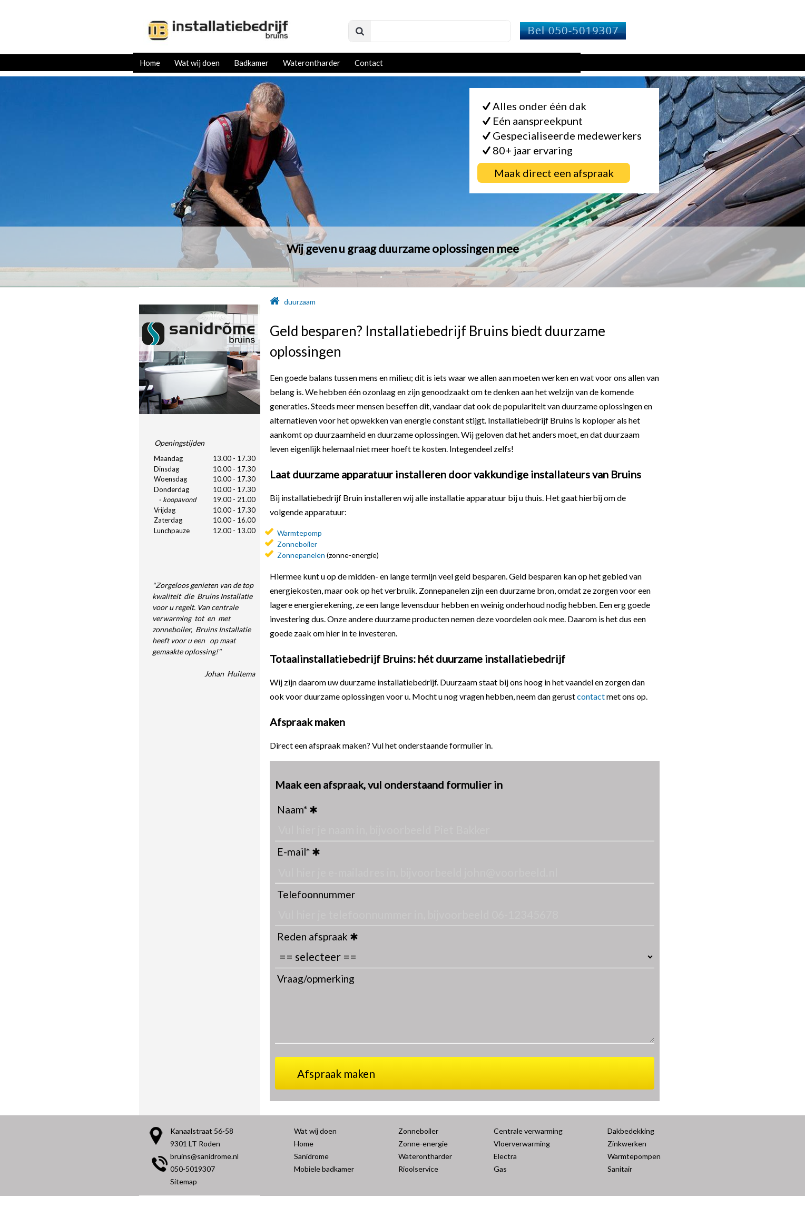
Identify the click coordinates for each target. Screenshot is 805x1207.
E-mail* (293, 852)
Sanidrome (311, 1156)
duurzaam (300, 301)
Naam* (292, 809)
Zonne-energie (423, 1143)
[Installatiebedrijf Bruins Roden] (217, 46)
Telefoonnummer (316, 894)
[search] (430, 32)
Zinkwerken (626, 1143)
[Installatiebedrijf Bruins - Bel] (572, 36)
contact (591, 696)
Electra (505, 1156)
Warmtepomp (299, 532)
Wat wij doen (197, 62)
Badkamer (251, 62)
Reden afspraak (312, 936)
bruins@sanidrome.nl (204, 1156)
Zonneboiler (297, 543)
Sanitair (619, 1168)
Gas (500, 1168)
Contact (369, 62)
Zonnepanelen (301, 555)
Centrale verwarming (528, 1130)
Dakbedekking (630, 1130)
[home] (275, 301)
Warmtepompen (634, 1156)
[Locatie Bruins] (156, 1141)
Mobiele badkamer (324, 1168)
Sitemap (183, 1181)
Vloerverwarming (522, 1143)
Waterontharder (311, 62)
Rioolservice (418, 1168)
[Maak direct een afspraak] (553, 173)
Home (150, 62)
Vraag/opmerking (316, 979)
